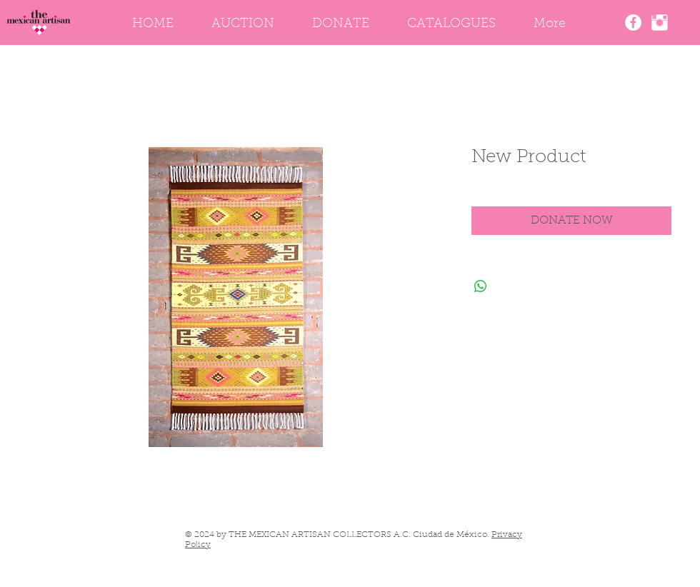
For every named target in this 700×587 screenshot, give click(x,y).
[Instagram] (659, 22)
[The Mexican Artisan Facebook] (633, 22)
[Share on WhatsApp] (480, 286)
